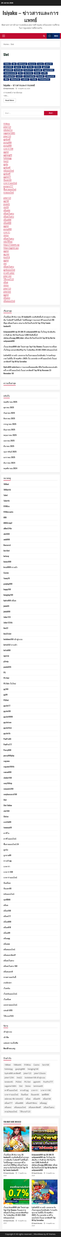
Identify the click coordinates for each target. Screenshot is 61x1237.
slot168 (6, 811)
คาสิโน (44, 73)
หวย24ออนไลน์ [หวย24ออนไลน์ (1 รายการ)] (11, 1111)
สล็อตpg (6, 938)
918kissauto (8, 512)
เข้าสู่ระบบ (7, 1031)
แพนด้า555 (7, 1010)
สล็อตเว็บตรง (8, 213)
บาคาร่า (19, 76)
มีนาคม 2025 (8, 446)
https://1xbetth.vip (11, 244)
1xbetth (6, 500)
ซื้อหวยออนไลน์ (9, 189)
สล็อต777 (7, 916)
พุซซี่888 (6, 899)
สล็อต (6, 79)
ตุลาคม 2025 (8, 407)
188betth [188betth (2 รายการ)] (17, 1065)
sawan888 (7, 772)
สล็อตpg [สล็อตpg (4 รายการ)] (43, 1103)
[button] (3, 35)
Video (52, 36)
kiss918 (6, 257)
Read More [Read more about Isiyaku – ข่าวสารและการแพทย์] (10, 100)
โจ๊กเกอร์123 (8, 279)
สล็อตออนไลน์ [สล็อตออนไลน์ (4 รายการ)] (20, 1107)
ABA (14, 64)
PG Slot (30, 67)
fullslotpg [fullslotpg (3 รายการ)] (9, 1069)
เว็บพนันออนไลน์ (44, 79)
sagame (6, 761)
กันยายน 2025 (9, 413)
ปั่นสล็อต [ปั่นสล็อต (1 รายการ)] (24, 1094)
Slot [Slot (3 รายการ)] (20, 1086)
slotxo (6, 235)
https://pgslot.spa (11, 248)
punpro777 (8, 186)
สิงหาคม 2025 (9, 418)
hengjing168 (8, 594)
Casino (40, 64)
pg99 (5, 694)
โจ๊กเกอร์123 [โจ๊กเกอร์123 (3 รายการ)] (25, 1111)
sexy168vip (7, 783)
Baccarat (32, 64)
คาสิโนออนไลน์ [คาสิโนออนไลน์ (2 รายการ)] (11, 1090)
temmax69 (7, 827)
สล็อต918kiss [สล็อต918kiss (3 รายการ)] (31, 1103)
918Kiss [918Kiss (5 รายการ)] (27, 1065)
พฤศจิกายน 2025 (10, 401)
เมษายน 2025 (9, 440)
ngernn (17, 67)
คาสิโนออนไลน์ (9, 76)
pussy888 (7, 142)
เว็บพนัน (33, 79)
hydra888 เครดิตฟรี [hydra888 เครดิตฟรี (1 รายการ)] (13, 1073)
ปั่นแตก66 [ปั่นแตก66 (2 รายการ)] (35, 1094)
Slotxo (37, 73)
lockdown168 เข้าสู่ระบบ (12, 639)
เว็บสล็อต (7, 999)
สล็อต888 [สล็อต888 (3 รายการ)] (19, 1103)
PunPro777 (28, 70)
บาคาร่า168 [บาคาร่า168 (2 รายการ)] (45, 1090)
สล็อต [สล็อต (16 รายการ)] (28, 1099)
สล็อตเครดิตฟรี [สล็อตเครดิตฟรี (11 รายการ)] (35, 1107)
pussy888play (8, 755)
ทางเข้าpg (7, 860)
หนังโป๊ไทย (7, 241)
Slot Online (28, 73)
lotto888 (7, 650)
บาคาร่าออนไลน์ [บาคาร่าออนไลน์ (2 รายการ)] (11, 1094)
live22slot (7, 633)
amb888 (6, 539)
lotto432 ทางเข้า (10, 644)
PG (24, 67)
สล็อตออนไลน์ (15, 79)
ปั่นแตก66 (40, 76)
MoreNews (38, 1234)
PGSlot (37, 67)
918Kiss (7, 64)
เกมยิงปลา (25, 79)
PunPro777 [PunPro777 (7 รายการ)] (48, 1082)
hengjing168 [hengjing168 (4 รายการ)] (33, 1069)
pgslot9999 (8, 70)
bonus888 (7, 561)
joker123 (7, 127)
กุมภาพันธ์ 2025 (10, 451)
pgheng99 (7, 155)
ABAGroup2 (22, 64)
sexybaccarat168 (10, 73)
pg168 (6, 201)
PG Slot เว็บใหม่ (9, 683)
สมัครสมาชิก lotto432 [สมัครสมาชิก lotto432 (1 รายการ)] (14, 1099)
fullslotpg (7, 158)
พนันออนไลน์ (50, 76)
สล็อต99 (6, 932)
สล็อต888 (7, 220)
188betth (7, 489)
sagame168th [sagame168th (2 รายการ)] (10, 1086)
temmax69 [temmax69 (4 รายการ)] (38, 1086)
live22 (5, 161)
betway (6, 556)
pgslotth (6, 733)
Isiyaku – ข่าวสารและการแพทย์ (30, 16)
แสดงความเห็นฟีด (10, 1042)
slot (5, 263)
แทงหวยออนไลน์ (10, 1004)
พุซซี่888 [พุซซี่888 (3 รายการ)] (45, 1094)
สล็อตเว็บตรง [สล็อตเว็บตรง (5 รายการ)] (49, 1107)
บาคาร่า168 (8, 148)
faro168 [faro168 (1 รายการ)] (45, 1065)
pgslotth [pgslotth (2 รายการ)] (36, 1082)
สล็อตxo (6, 298)
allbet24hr (7, 528)
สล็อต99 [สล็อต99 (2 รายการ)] (36, 1099)
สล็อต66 (6, 210)
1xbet (5, 495)
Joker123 (49, 64)
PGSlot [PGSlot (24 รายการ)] (18, 1082)
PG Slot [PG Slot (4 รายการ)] (27, 1082)
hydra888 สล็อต (9, 600)
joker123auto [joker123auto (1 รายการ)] (40, 1073)
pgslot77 (46, 67)
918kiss (6, 123)
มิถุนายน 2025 (9, 429)
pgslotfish (7, 727)
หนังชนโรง (7, 130)
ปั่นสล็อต (7, 883)
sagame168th (48, 70)
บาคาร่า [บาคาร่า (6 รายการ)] (34, 1090)
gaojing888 (7, 583)
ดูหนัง (5, 164)
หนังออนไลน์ (8, 170)
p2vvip (5, 661)
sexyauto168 (8, 788)
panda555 (7, 667)
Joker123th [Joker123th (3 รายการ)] (9, 1077)
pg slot (6, 254)
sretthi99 (7, 822)
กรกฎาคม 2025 (9, 424)
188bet (6, 484)
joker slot (7, 276)
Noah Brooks (9, 89)
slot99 (6, 207)
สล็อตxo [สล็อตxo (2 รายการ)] (8, 1107)
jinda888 (6, 611)
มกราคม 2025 (9, 457)
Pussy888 (38, 70)
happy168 (7, 589)
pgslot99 (7, 711)
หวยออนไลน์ (8, 192)
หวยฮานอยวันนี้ (9, 977)
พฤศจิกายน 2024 (10, 468)
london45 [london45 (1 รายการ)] (9, 1082)
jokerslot (7, 291)
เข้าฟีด (6, 1037)
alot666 (6, 534)
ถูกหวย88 (7, 855)
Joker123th (8, 67)
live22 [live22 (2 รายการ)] (19, 1077)
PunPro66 (18, 70)
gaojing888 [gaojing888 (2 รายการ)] (20, 1069)
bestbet (6, 550)
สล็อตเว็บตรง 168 (10, 966)
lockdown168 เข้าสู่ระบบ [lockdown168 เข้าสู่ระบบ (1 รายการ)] (35, 1077)
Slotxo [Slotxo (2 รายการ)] (28, 1086)
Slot (20, 73)
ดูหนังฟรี (6, 139)
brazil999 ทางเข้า (10, 567)
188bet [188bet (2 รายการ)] (8, 1065)
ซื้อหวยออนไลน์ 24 (11, 844)
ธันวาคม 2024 (9, 462)
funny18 (6, 578)
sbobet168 (7, 777)
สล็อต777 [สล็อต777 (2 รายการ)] (8, 1103)
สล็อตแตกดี (8, 971)
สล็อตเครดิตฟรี (9, 955)
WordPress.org (9, 1048)
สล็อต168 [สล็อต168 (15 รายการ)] (47, 1099)
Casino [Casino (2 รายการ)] (36, 1065)
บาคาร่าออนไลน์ (29, 76)
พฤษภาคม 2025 (10, 435)
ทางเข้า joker (8, 273)
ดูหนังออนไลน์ (9, 270)
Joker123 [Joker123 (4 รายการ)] (27, 1073)
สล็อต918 (7, 927)
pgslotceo (7, 722)
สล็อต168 (7, 910)
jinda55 (6, 204)
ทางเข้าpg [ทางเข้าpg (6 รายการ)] (24, 1090)
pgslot (6, 152)
